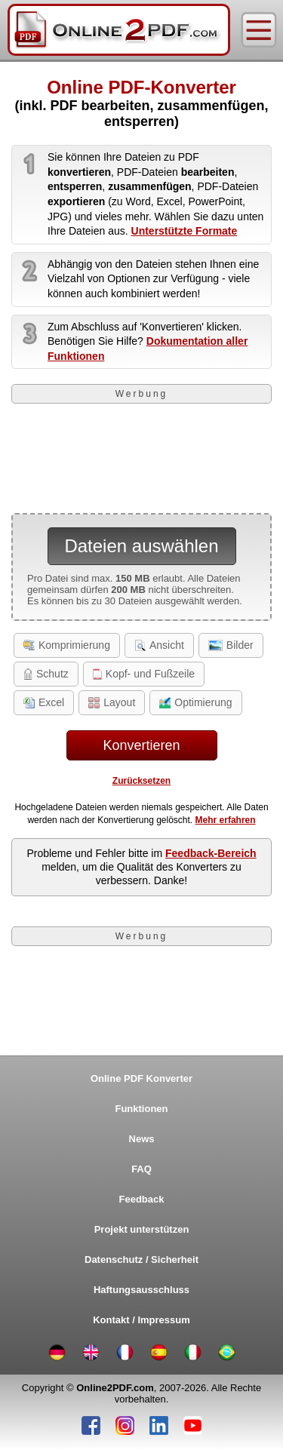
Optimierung (195, 702)
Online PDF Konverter (141, 1078)
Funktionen (141, 1108)
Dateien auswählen (141, 546)
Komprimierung (66, 645)
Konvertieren (141, 745)
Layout (111, 702)
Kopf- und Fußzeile (144, 674)
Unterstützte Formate (184, 231)
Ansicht (159, 645)
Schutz (46, 674)
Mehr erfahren (225, 820)
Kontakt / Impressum (141, 1320)
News (142, 1138)
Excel (43, 702)
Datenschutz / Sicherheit (141, 1259)
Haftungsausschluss (141, 1289)
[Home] (119, 30)
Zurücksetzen (141, 781)
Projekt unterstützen (141, 1229)
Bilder (231, 645)
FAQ (141, 1169)
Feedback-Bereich (211, 853)
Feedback (142, 1199)
